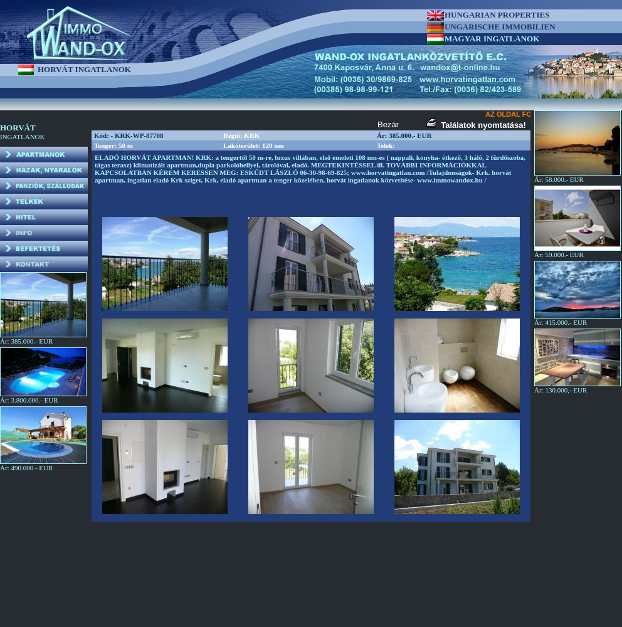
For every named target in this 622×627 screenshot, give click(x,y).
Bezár (388, 124)
